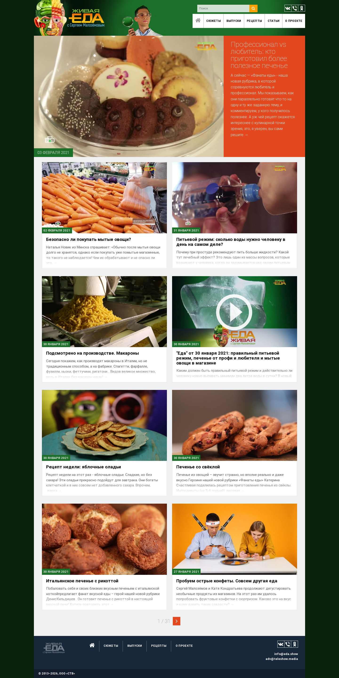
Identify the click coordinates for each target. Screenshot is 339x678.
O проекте (294, 21)
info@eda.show (286, 654)
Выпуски (233, 21)
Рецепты (254, 21)
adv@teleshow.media (282, 659)
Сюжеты (213, 21)
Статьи (274, 21)
